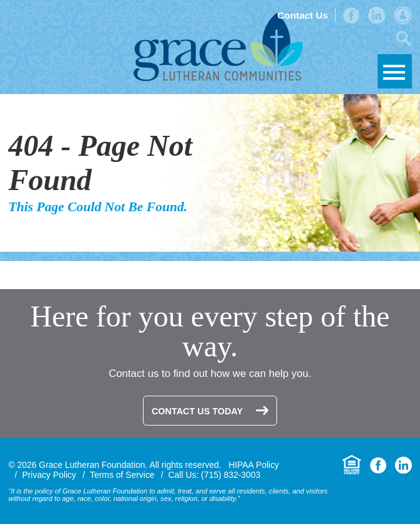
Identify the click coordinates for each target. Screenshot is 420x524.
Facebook (351, 15)
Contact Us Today (197, 411)
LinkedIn (376, 15)
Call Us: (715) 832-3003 (214, 475)
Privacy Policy (49, 475)
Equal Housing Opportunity (352, 465)
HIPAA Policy (253, 465)
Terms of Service (122, 475)
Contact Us (302, 15)
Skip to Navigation (395, 71)
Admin (403, 15)
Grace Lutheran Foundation (218, 47)
